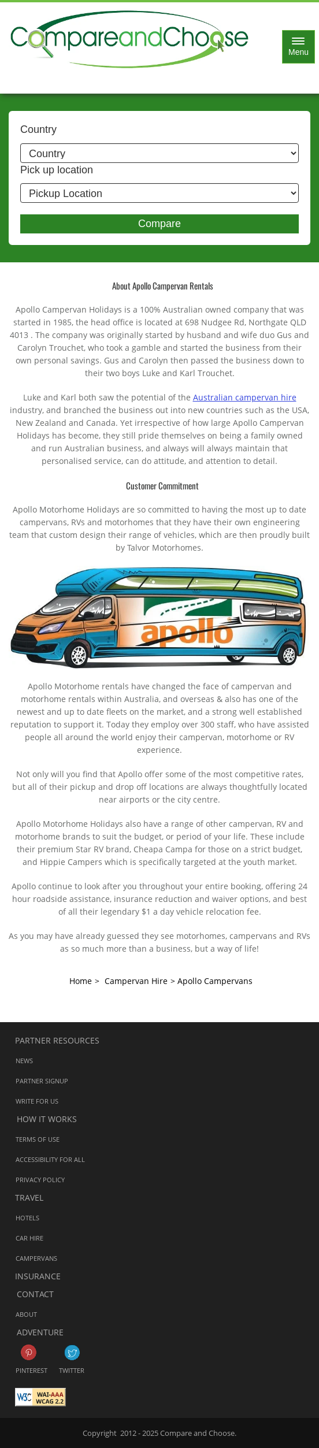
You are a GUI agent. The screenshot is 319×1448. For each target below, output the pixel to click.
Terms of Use (38, 1138)
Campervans (36, 1257)
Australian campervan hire (244, 397)
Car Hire (29, 1237)
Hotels (27, 1217)
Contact (35, 1294)
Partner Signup (42, 1080)
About (26, 1313)
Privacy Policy (40, 1179)
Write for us (37, 1100)
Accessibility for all (50, 1158)
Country (38, 129)
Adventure (40, 1332)
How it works (47, 1118)
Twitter (72, 1352)
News (24, 1060)
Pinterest (28, 1352)
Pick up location (56, 170)
